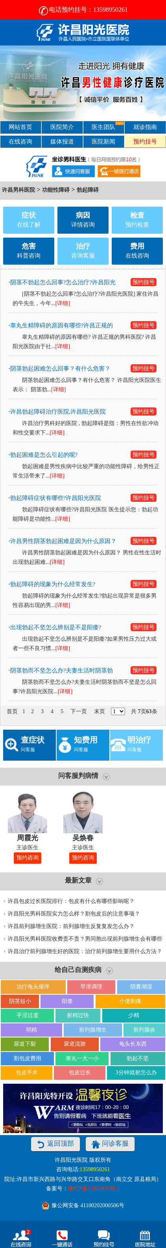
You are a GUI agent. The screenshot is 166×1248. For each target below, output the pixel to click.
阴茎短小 (20, 1001)
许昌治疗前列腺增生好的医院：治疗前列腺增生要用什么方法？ (85, 951)
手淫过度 (28, 1015)
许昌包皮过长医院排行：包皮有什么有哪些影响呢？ (71, 901)
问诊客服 (110, 1144)
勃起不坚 (138, 1058)
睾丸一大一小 (82, 1058)
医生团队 (108, 125)
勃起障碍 (88, 190)
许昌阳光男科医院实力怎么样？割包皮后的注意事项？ (74, 914)
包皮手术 (27, 1072)
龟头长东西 (133, 1044)
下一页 (78, 711)
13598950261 (94, 1169)
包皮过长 (80, 1072)
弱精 (31, 1030)
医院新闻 (103, 141)
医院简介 (62, 127)
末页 (99, 711)
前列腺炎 (144, 1030)
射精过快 (78, 1015)
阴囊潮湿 (141, 987)
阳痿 (67, 1001)
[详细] (62, 303)
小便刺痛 (130, 1001)
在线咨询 (20, 141)
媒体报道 (62, 141)
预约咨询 (28, 858)
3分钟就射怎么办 (136, 1072)
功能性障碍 (56, 190)
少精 (133, 1015)
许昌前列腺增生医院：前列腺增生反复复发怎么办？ (71, 926)
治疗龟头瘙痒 (33, 987)
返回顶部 (55, 1144)
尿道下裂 (25, 1044)
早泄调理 (91, 987)
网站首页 (20, 127)
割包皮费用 (27, 1058)
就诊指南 (145, 127)
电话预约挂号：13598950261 (83, 9)
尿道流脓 (75, 1044)
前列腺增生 (93, 1030)
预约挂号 (145, 141)
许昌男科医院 (18, 190)
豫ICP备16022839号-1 (94, 1189)
